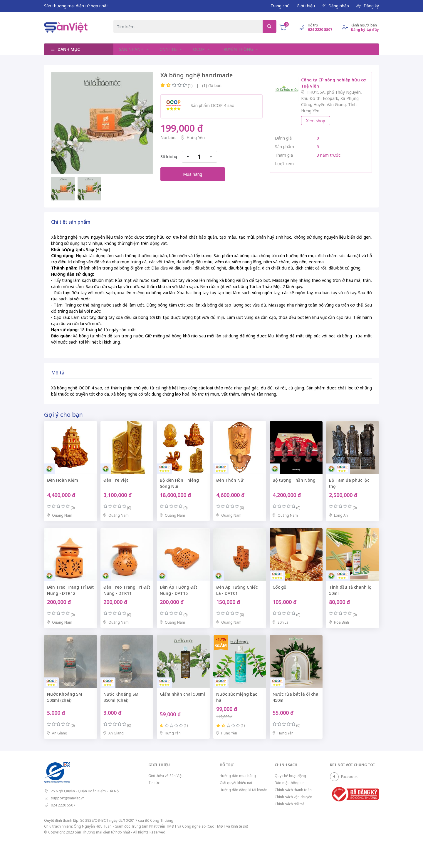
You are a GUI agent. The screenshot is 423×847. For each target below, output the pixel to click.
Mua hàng (192, 174)
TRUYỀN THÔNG (235, 49)
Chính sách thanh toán (293, 789)
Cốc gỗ (279, 587)
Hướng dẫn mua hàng (238, 775)
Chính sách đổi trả (289, 803)
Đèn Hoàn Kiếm (62, 480)
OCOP (198, 49)
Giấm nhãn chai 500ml (182, 694)
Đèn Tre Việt (115, 480)
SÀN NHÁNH (131, 49)
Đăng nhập (335, 6)
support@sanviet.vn (68, 798)
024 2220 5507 (63, 805)
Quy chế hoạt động (290, 775)
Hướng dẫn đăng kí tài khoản (243, 789)
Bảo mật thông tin (290, 782)
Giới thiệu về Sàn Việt (165, 775)
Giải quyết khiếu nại (236, 782)
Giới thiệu (306, 6)
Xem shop (315, 120)
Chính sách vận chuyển (293, 796)
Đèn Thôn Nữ (230, 480)
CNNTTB (168, 49)
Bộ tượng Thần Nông (294, 480)
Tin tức (154, 782)
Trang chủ (280, 6)
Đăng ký (367, 6)
